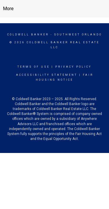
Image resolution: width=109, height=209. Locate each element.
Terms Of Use (33, 66)
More (8, 8)
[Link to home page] (54, 8)
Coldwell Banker (28, 34)
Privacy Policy (73, 66)
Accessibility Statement (46, 74)
